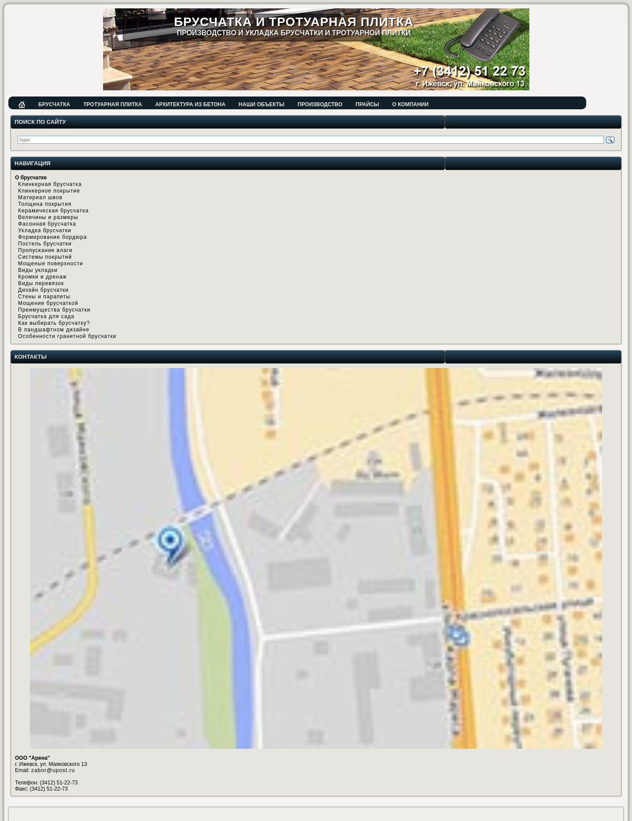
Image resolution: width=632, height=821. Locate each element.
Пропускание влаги (45, 250)
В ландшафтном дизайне (53, 330)
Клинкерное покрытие (49, 191)
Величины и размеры (48, 217)
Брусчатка (54, 104)
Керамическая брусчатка (53, 211)
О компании (410, 104)
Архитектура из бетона (190, 104)
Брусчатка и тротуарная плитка (294, 22)
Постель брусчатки (45, 244)
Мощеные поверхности (50, 263)
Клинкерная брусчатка (50, 184)
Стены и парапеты (44, 296)
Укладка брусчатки (44, 230)
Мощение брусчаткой (48, 303)
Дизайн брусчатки (43, 290)
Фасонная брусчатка (47, 224)
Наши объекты (262, 104)
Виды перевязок (41, 283)
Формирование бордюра (52, 237)
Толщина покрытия (44, 204)
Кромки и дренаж (42, 277)
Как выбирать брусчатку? (54, 323)
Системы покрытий (45, 257)
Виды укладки (38, 270)
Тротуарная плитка (112, 104)
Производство (320, 104)
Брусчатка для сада (46, 316)
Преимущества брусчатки (54, 310)
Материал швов (40, 197)
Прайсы (367, 104)
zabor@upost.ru (53, 770)
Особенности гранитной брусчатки (67, 336)
